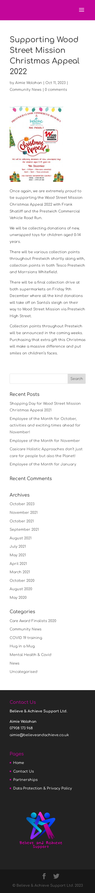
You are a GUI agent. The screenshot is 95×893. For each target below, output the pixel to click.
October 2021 (22, 521)
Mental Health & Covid (30, 655)
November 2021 (23, 513)
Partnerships (25, 780)
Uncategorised (23, 672)
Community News (26, 90)
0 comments (56, 90)
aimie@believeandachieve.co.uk (39, 735)
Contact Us (23, 771)
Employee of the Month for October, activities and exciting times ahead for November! (45, 425)
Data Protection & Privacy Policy (42, 788)
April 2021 (18, 564)
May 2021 (18, 555)
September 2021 (24, 529)
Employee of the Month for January (43, 464)
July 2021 (18, 546)
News (15, 663)
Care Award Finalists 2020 (33, 621)
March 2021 (20, 572)
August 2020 (21, 589)
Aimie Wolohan (28, 83)
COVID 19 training (26, 638)
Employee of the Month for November (45, 441)
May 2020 (18, 598)
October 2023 (22, 504)
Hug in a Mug (22, 646)
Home (18, 763)
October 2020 (22, 581)
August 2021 (20, 538)
